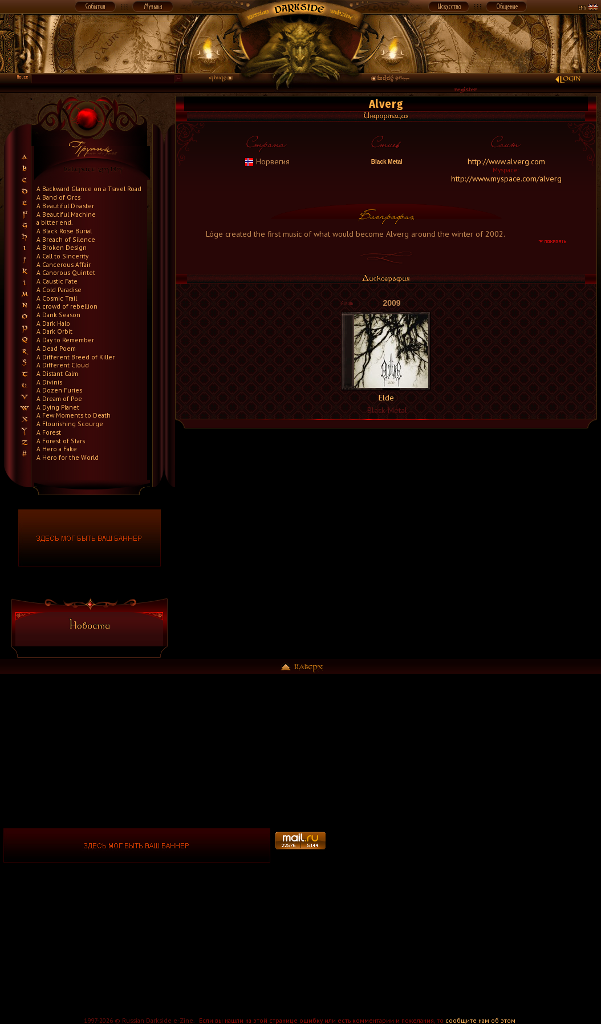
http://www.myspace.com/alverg (506, 178)
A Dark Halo (53, 323)
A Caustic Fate (57, 281)
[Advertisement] (464, 845)
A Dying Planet (57, 407)
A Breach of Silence (65, 239)
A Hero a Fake (56, 448)
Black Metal (386, 162)
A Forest (48, 432)
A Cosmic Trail (56, 298)
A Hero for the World (67, 457)
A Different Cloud (62, 365)
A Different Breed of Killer (75, 357)
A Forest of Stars (60, 440)
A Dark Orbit (54, 331)
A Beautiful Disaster (65, 205)
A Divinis (49, 382)
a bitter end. (54, 222)
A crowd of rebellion (67, 306)
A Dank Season (58, 314)
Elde (386, 397)
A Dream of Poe (59, 398)
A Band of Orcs (58, 197)
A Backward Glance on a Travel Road (88, 188)
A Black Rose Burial (64, 230)
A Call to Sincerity (62, 256)
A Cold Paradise (59, 289)
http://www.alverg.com (506, 161)
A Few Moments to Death (73, 415)
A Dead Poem (56, 348)
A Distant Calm (57, 373)
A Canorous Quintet (65, 272)
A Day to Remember (65, 339)
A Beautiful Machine (66, 214)
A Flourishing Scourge (69, 423)
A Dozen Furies (59, 390)
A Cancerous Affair (63, 264)
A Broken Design (61, 247)
